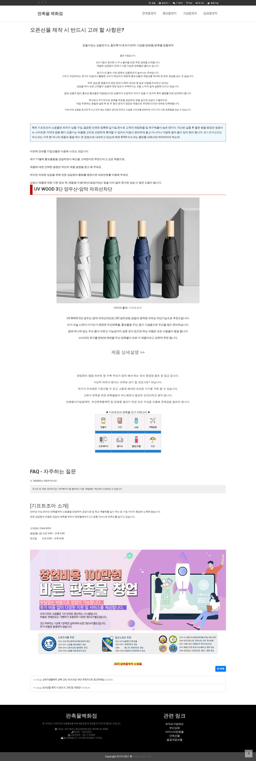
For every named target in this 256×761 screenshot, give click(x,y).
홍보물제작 (169, 13)
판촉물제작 (149, 13)
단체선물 (174, 735)
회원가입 (213, 2)
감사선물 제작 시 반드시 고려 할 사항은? (61, 687)
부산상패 (174, 727)
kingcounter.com (142, 756)
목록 (220, 668)
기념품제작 (190, 13)
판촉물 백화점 (50, 13)
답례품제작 (210, 13)
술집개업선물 (174, 739)
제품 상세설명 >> (128, 352)
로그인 (200, 2)
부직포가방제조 (174, 724)
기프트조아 (135, 307)
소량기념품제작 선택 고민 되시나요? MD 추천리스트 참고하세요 (73, 679)
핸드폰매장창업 (213, 132)
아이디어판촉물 (174, 731)
